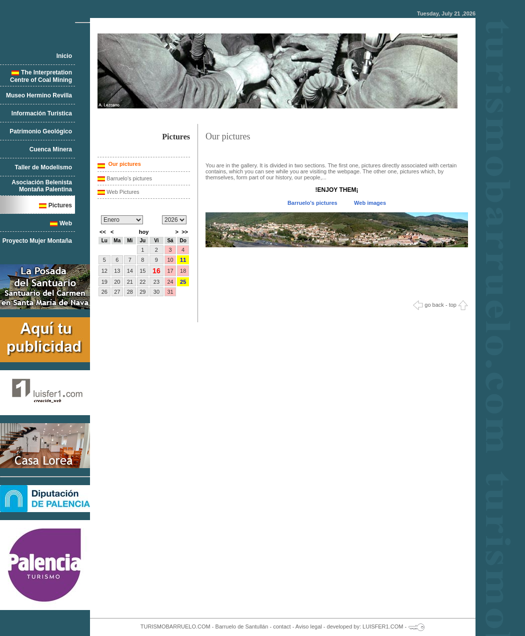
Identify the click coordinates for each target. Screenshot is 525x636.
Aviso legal (309, 627)
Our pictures (123, 164)
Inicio (64, 55)
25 (183, 282)
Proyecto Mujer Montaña (37, 240)
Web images (370, 203)
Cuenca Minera (51, 149)
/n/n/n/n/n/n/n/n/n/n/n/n (122, 219)
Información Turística (42, 113)
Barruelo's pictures (129, 178)
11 (183, 260)
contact (281, 627)
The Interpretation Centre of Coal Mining (41, 76)
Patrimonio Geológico (41, 131)
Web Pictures (122, 192)
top (458, 305)
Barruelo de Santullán (242, 627)
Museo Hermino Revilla (39, 95)
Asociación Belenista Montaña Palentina (42, 186)
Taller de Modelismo (43, 167)
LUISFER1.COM (382, 627)
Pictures (60, 205)
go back (428, 305)
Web (66, 223)
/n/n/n (174, 219)
